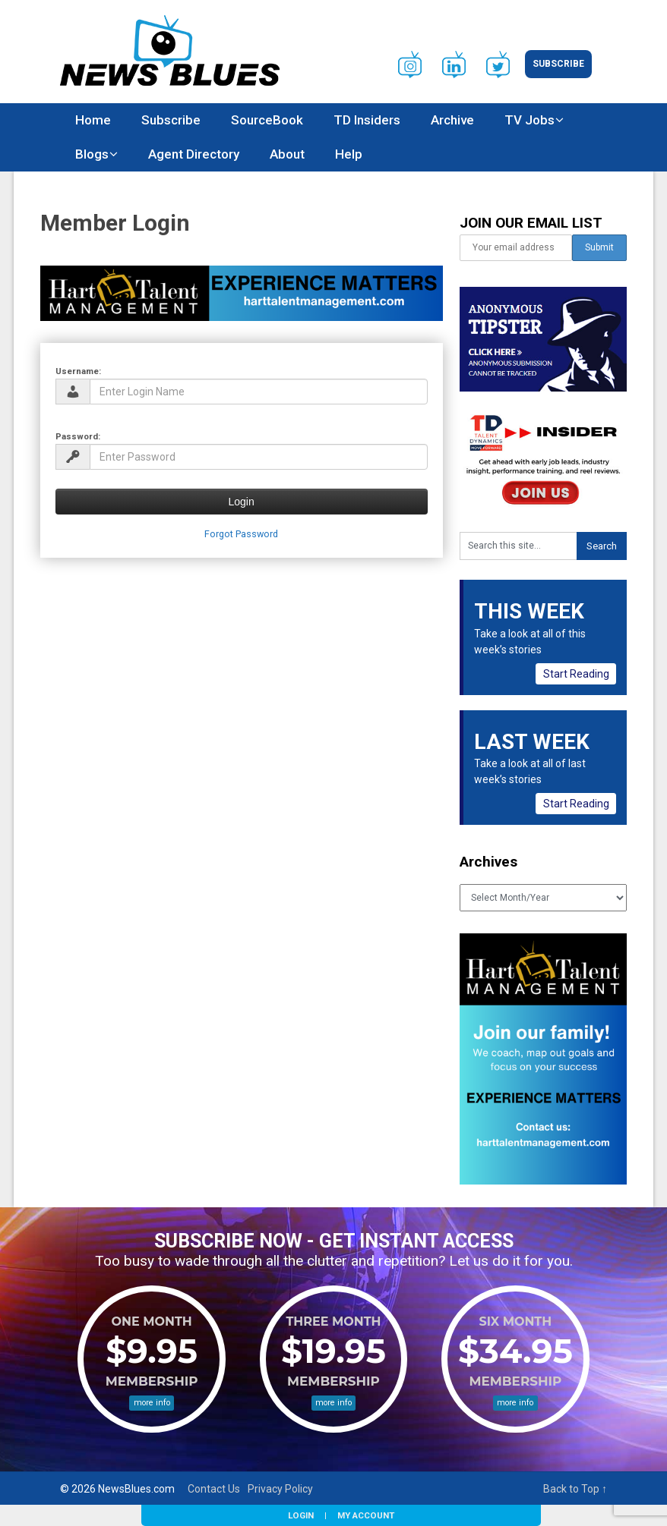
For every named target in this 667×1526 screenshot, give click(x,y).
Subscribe (558, 63)
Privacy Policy (280, 1489)
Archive (452, 119)
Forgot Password (241, 534)
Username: (78, 371)
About (287, 154)
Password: (77, 436)
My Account (365, 1515)
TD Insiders (367, 119)
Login (301, 1515)
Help (348, 154)
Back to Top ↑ (575, 1489)
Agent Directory (193, 154)
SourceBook (267, 119)
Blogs (92, 154)
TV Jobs (529, 119)
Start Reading (576, 674)
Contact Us (214, 1489)
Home (93, 119)
